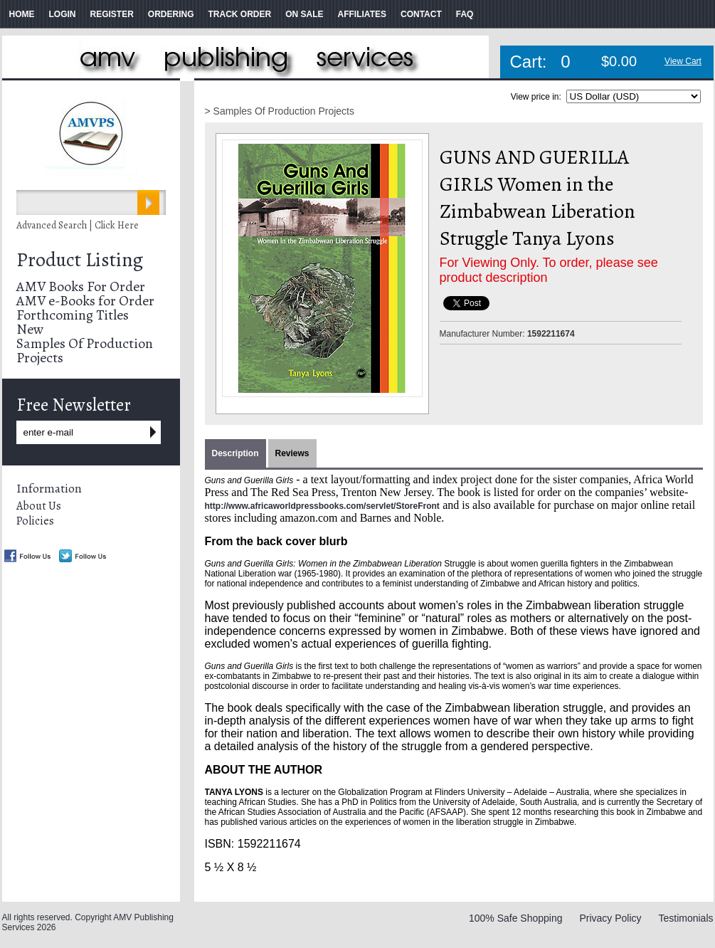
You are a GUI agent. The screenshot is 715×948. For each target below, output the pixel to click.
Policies (35, 521)
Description (235, 453)
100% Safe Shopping (516, 918)
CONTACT (421, 14)
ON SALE (304, 14)
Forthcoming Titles (72, 315)
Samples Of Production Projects (84, 350)
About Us (38, 506)
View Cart (682, 61)
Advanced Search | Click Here (77, 225)
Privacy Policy (610, 918)
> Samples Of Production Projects (280, 111)
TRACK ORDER (240, 14)
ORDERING (171, 14)
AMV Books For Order (80, 286)
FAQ (465, 14)
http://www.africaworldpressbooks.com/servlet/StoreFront (322, 506)
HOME (22, 14)
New (29, 329)
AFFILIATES (362, 14)
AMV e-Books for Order (85, 300)
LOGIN (62, 14)
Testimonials (685, 918)
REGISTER (112, 14)
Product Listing (79, 259)
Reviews (292, 453)
